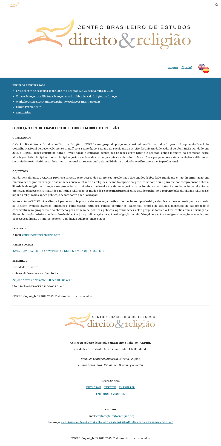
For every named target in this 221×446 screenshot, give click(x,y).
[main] (170, 67)
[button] (4, 5)
